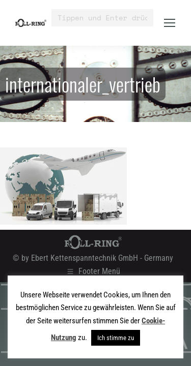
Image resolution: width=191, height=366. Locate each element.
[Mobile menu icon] (169, 23)
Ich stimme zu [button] (115, 338)
